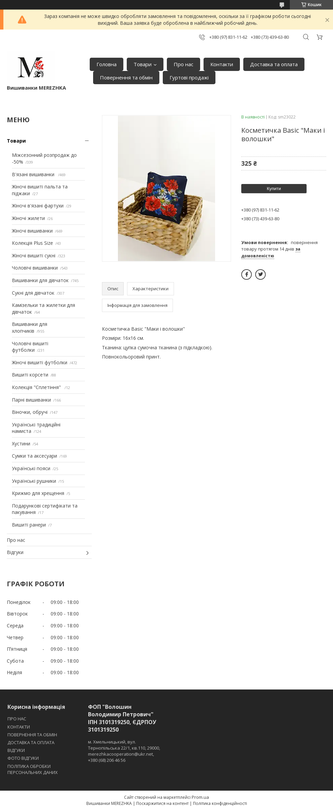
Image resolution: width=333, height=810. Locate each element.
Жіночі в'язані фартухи (38, 205)
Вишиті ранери (29, 524)
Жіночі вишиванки (32, 230)
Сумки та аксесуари (34, 456)
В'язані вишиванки (34, 174)
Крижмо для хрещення (38, 493)
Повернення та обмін (126, 77)
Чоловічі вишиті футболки (30, 346)
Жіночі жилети (28, 218)
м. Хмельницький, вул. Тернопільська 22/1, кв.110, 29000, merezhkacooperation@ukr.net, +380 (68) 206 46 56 (124, 751)
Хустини (21, 443)
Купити (274, 188)
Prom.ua (200, 797)
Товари (143, 64)
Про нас (183, 64)
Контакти (221, 64)
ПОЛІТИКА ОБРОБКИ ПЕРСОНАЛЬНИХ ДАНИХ (32, 769)
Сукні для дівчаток (33, 293)
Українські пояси (31, 468)
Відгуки (15, 552)
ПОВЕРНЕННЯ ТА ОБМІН (32, 735)
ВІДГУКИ (16, 750)
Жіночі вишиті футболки (39, 362)
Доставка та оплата (274, 64)
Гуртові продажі (189, 77)
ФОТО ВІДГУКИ (23, 758)
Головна (107, 64)
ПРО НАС (16, 719)
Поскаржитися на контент (162, 803)
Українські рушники (34, 481)
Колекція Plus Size (32, 243)
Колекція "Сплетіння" (37, 387)
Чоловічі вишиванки (35, 267)
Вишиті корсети (30, 374)
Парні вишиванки (31, 400)
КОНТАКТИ (18, 727)
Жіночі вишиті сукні (33, 255)
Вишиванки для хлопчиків (29, 327)
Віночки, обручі (30, 412)
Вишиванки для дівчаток (40, 280)
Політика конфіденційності (220, 803)
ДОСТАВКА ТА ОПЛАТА (30, 742)
